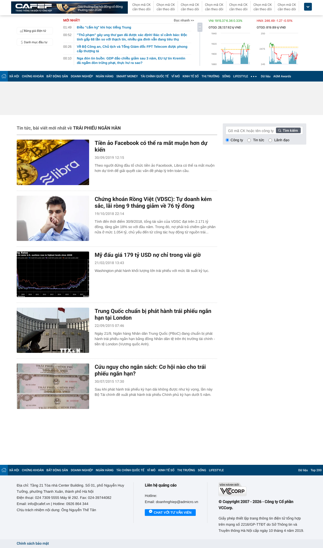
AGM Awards (282, 76)
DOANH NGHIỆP (82, 76)
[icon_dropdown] (308, 7)
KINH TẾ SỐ (191, 76)
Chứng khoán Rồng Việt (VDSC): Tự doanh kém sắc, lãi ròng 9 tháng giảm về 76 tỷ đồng (153, 202)
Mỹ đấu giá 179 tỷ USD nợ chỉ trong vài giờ (148, 255)
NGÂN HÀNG (105, 76)
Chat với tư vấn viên (170, 513)
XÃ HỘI (14, 76)
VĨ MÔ (176, 76)
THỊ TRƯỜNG (210, 76)
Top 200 (316, 470)
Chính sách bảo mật (33, 544)
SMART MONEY (127, 76)
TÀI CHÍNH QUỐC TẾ (155, 76)
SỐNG (226, 76)
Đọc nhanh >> (184, 20)
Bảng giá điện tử (32, 31)
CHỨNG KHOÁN (33, 76)
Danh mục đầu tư (32, 42)
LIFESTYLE (240, 76)
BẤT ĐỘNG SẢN (57, 76)
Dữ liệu (265, 76)
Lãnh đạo (281, 140)
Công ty (237, 140)
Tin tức (258, 140)
